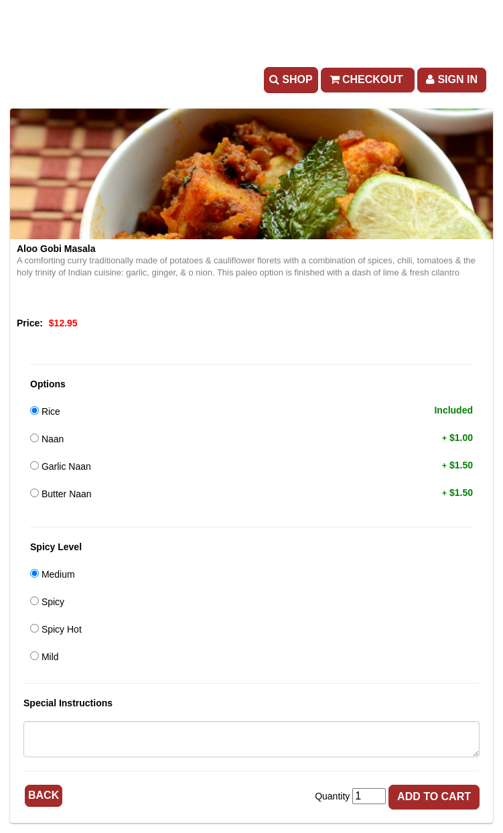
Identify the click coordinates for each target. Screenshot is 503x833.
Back (43, 795)
